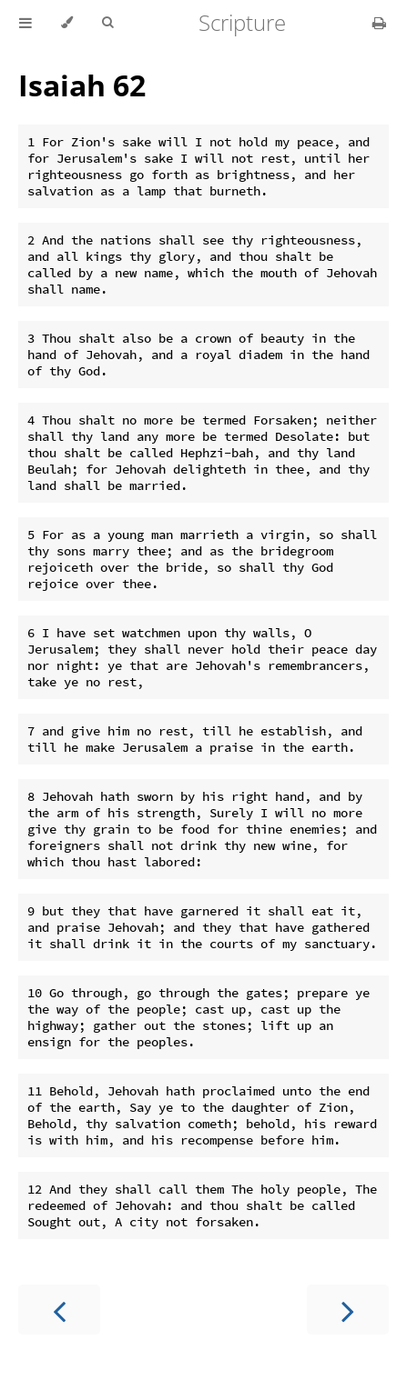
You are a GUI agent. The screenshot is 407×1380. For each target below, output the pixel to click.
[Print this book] (379, 23)
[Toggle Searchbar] (107, 22)
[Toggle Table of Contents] (25, 22)
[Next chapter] (348, 1310)
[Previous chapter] (59, 1310)
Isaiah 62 (82, 85)
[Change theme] (66, 22)
